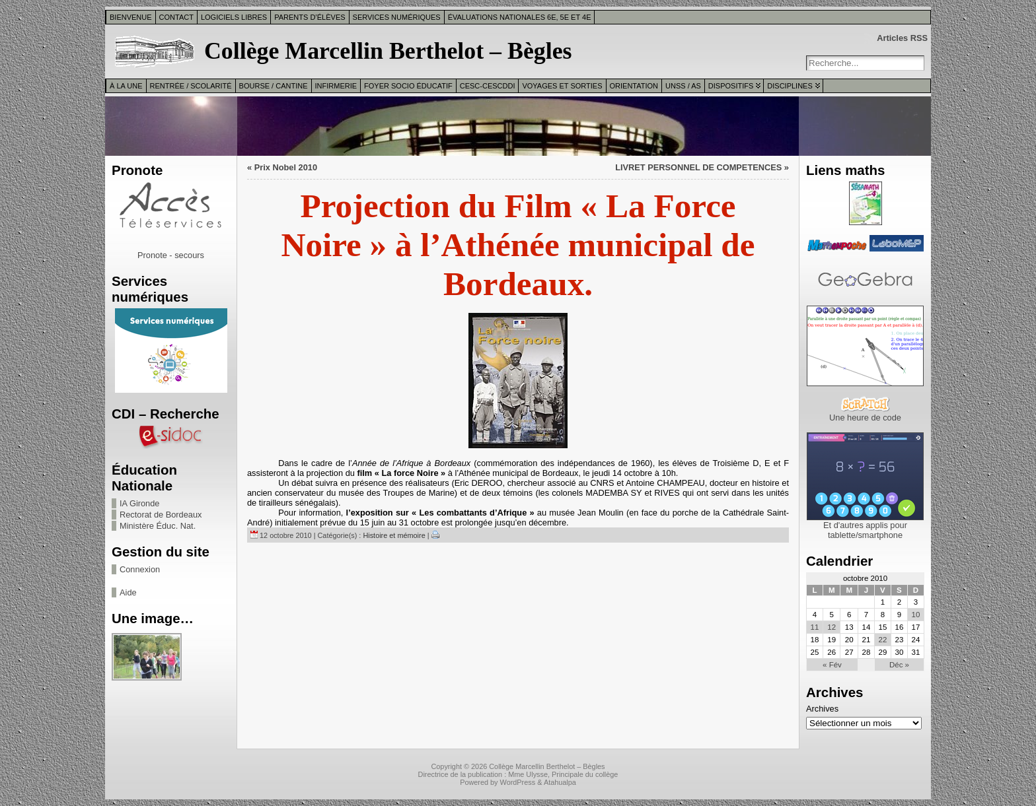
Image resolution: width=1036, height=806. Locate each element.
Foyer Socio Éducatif (408, 86)
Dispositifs (730, 86)
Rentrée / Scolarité (191, 86)
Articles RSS (902, 38)
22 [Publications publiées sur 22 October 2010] (883, 640)
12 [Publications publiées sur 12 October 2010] (831, 627)
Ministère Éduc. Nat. (158, 526)
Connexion (140, 569)
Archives (822, 709)
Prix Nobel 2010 (285, 167)
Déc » (899, 665)
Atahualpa (560, 782)
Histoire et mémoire (394, 535)
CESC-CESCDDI (487, 86)
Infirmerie (336, 86)
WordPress (518, 782)
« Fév (832, 665)
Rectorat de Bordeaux (161, 515)
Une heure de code (865, 417)
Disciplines (789, 86)
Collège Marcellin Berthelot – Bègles (388, 51)
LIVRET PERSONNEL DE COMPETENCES (698, 167)
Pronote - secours (170, 255)
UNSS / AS (683, 86)
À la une (126, 86)
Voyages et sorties (562, 86)
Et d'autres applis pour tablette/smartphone (865, 530)
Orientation (634, 86)
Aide (128, 592)
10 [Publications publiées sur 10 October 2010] (916, 615)
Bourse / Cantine (273, 86)
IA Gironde (139, 503)
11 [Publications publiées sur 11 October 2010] (815, 627)
